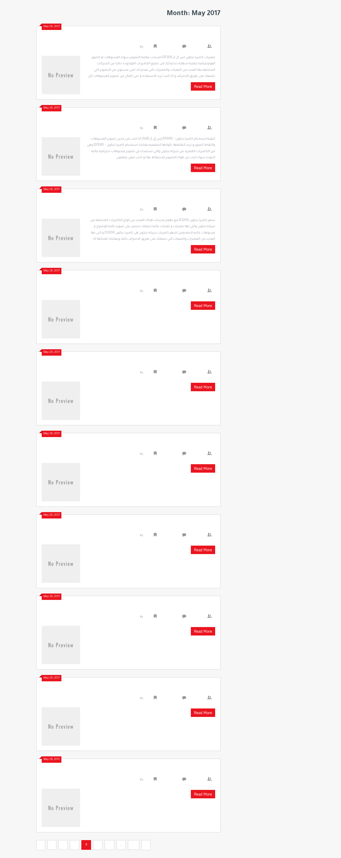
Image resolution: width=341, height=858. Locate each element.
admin (148, 47)
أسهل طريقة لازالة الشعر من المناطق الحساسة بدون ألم (144, 690)
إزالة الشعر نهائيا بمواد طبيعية (177, 446)
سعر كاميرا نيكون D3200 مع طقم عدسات (163, 201)
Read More (203, 86)
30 (134, 845)
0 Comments (198, 47)
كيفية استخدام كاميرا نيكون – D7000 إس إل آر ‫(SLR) (152, 120)
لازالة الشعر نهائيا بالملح (184, 364)
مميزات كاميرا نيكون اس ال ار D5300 (169, 38)
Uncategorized (169, 47)
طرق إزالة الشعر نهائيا (187, 608)
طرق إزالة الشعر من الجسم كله (176, 283)
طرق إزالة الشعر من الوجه (183, 771)
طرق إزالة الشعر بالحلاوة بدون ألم (173, 527)
